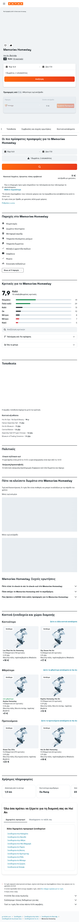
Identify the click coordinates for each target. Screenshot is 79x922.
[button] (4, 3)
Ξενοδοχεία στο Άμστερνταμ (18, 854)
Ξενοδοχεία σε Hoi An (31, 919)
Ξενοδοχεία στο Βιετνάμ (49, 916)
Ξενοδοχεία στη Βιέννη (16, 850)
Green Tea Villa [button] (9, 750)
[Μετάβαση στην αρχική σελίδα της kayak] (15, 3)
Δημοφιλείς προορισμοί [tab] (15, 820)
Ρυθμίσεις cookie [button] (8, 203)
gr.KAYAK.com (6, 916)
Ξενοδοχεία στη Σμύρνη (16, 864)
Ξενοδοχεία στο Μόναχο (16, 860)
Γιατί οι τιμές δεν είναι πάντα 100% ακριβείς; (40, 904)
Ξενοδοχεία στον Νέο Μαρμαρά (19, 844)
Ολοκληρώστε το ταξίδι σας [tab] (40, 820)
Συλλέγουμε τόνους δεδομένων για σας (40, 900)
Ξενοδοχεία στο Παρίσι (16, 847)
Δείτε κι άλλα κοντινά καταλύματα (63, 622)
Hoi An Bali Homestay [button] (48, 750)
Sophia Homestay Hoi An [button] (50, 699)
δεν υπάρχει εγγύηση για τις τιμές (52, 889)
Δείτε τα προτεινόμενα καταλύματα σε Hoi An (59, 721)
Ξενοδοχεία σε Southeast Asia (12, 919)
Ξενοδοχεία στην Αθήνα (16, 840)
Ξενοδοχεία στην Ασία (31, 916)
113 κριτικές (18, 59)
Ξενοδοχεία (17, 916)
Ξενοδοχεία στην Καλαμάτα (17, 834)
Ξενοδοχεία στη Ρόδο (15, 857)
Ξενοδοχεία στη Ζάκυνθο (16, 837)
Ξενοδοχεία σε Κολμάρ (16, 867)
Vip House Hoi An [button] (47, 650)
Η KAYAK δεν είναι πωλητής (40, 895)
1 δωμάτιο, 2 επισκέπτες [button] (16, 73)
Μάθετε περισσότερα (12, 190)
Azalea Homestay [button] (10, 701)
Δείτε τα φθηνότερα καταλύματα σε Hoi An (60, 670)
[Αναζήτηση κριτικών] (41, 329)
